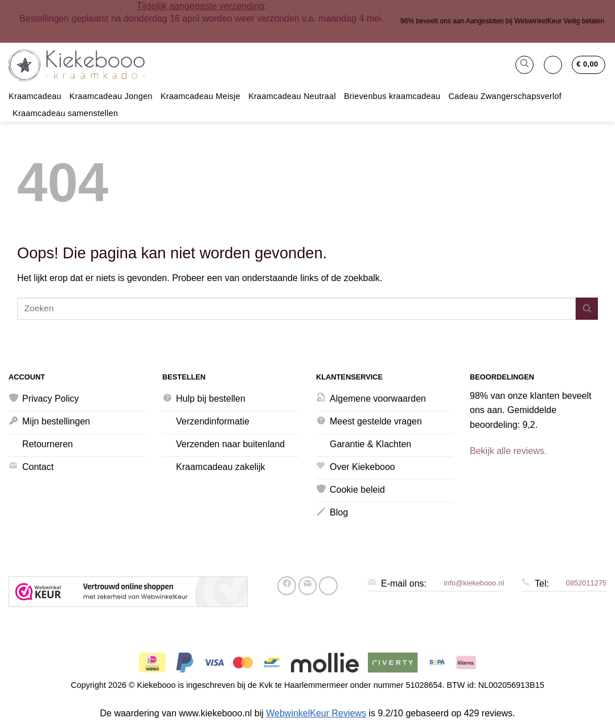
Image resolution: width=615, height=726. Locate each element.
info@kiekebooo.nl (474, 583)
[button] (524, 65)
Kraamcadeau (35, 96)
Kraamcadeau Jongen (111, 96)
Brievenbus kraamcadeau (392, 96)
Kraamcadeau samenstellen (65, 113)
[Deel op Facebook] (286, 585)
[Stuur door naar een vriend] (307, 585)
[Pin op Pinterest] (328, 585)
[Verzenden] (587, 309)
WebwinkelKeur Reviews (316, 713)
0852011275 (586, 583)
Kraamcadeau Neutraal (292, 96)
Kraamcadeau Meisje (200, 96)
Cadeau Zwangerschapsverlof (504, 96)
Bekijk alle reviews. (508, 451)
